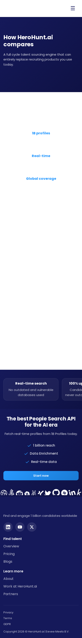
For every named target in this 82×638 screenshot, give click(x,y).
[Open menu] (73, 8)
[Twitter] (31, 527)
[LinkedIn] (8, 527)
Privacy (8, 612)
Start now (41, 476)
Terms (7, 618)
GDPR (7, 624)
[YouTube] (20, 527)
